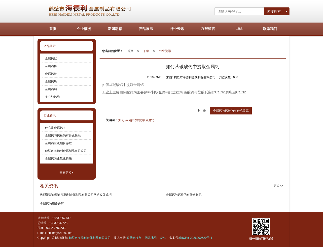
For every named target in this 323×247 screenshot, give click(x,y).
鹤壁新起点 (133, 238)
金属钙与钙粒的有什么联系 (231, 110)
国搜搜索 (274, 11)
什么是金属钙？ (55, 128)
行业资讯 (165, 51)
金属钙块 (51, 81)
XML (163, 238)
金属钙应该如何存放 (58, 143)
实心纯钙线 (52, 97)
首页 (130, 51)
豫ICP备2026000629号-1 (195, 238)
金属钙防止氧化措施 (58, 158)
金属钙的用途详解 (52, 203)
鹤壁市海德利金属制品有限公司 (89, 238)
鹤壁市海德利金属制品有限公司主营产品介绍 (68, 151)
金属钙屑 (51, 89)
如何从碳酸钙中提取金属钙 (136, 120)
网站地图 (151, 238)
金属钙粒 (51, 74)
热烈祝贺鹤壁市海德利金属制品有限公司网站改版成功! (76, 194)
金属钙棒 (51, 66)
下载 (146, 51)
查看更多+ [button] (66, 172)
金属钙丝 (51, 58)
